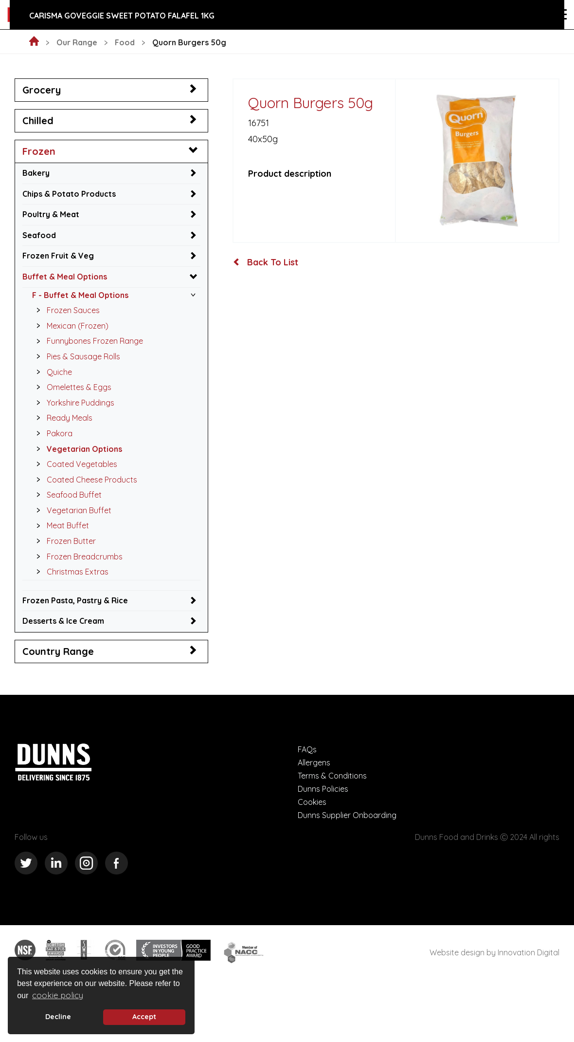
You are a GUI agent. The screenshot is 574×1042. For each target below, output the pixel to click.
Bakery (36, 173)
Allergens (314, 762)
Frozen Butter (63, 541)
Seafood (39, 235)
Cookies (312, 802)
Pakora (51, 433)
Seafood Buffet (66, 494)
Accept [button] (144, 1016)
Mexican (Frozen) (69, 325)
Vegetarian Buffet (71, 510)
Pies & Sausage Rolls (75, 356)
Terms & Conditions (332, 776)
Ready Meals (61, 417)
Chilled (38, 120)
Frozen (38, 151)
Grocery (41, 90)
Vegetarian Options (76, 449)
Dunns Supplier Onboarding (347, 815)
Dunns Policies (323, 789)
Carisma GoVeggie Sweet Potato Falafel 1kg (122, 15)
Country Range (58, 651)
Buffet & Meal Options (64, 276)
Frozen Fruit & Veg (58, 255)
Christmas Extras (69, 571)
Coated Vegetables (74, 464)
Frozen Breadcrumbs (77, 556)
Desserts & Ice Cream (63, 621)
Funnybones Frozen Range (87, 341)
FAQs (307, 749)
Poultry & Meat (50, 214)
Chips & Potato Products (69, 194)
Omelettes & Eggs (71, 387)
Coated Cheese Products (84, 479)
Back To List (266, 262)
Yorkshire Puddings (72, 402)
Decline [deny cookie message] (58, 1016)
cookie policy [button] (57, 995)
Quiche (51, 372)
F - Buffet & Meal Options (80, 295)
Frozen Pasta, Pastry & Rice (75, 600)
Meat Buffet (60, 525)
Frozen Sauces (65, 310)
